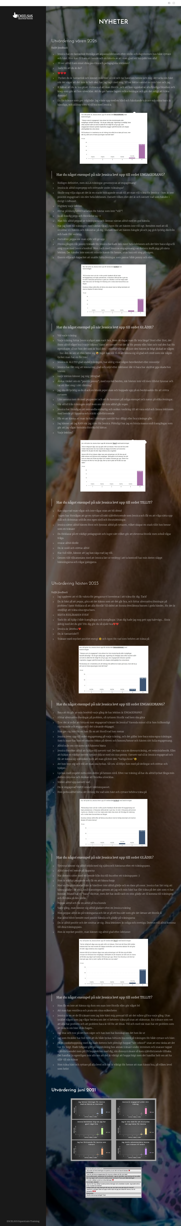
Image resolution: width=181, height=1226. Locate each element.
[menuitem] (23, 607)
